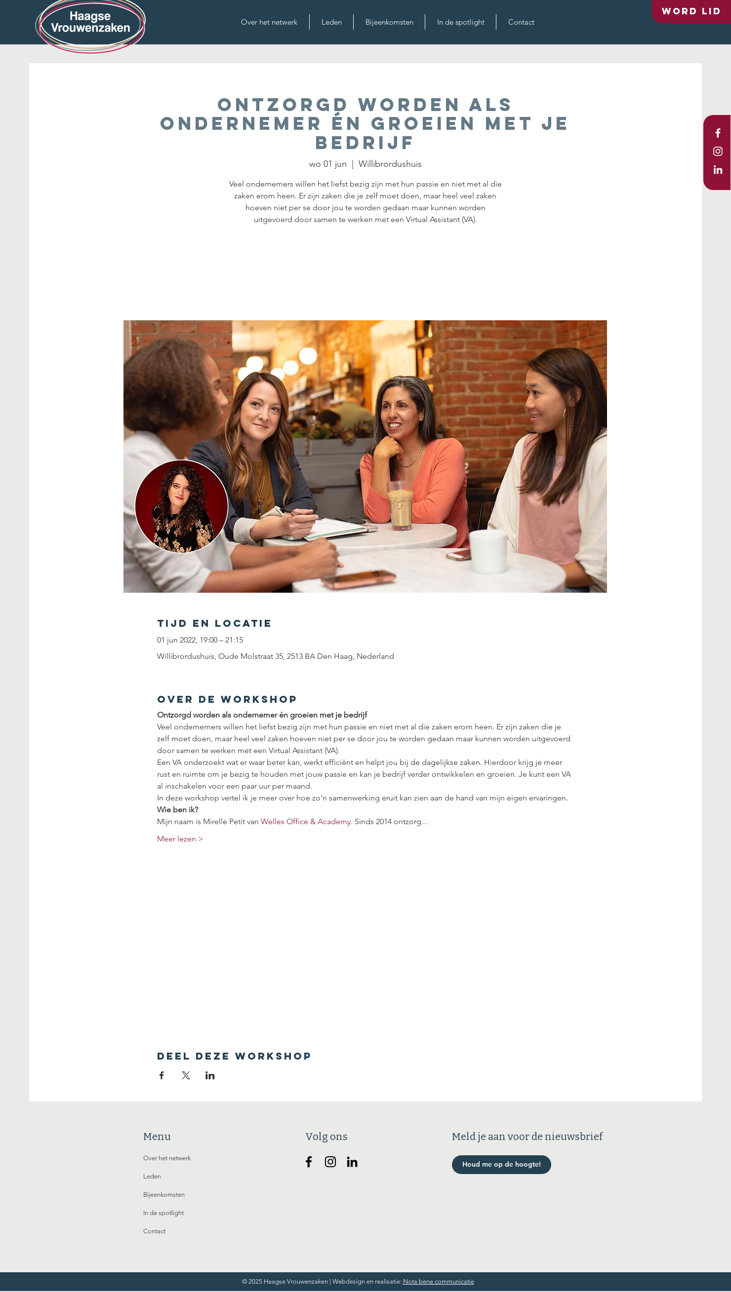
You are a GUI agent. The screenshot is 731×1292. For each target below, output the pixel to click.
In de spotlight (163, 1212)
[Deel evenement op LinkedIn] (210, 1075)
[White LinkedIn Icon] (718, 169)
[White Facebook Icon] (718, 133)
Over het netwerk (167, 1158)
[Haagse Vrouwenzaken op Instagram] (330, 1161)
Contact (154, 1231)
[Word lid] (691, 11)
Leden (152, 1176)
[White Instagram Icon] (718, 151)
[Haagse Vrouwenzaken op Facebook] (308, 1161)
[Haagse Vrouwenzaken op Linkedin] (352, 1161)
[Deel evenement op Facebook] (161, 1075)
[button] (269, 22)
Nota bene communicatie (438, 1281)
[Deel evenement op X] (186, 1075)
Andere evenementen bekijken (365, 274)
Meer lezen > (180, 838)
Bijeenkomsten (164, 1194)
